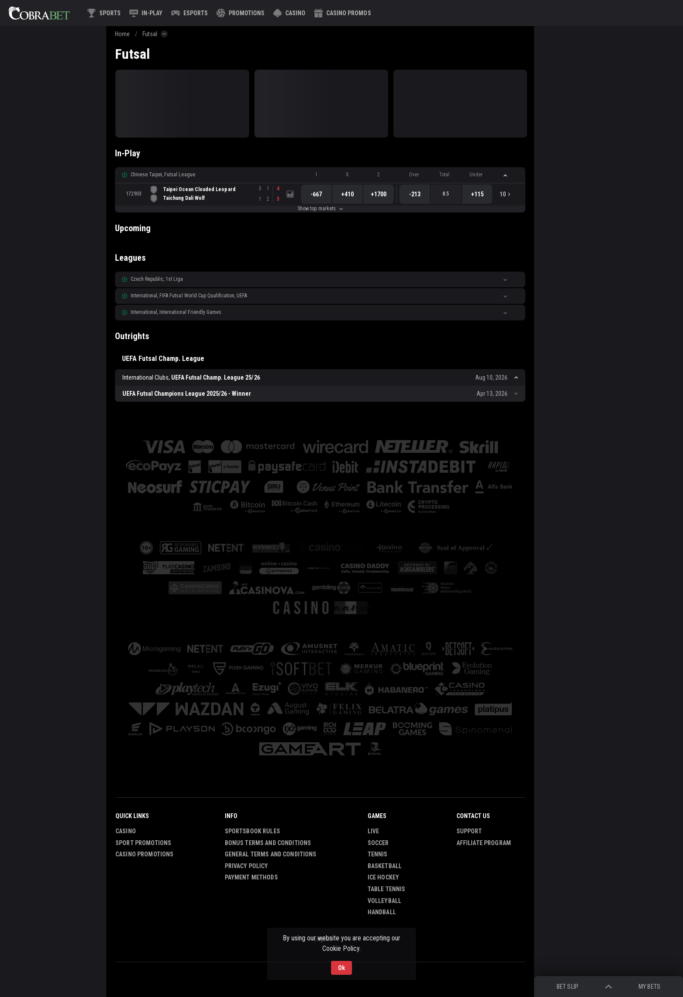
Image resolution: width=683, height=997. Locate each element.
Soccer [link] (378, 842)
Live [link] (373, 831)
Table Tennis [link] (387, 889)
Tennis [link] (378, 854)
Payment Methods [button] (251, 877)
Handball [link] (382, 912)
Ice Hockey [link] (383, 877)
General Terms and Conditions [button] (271, 854)
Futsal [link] (149, 33)
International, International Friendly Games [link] (176, 312)
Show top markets (320, 208)
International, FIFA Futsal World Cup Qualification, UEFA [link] (189, 296)
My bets (649, 986)
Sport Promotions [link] (143, 842)
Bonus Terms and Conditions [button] (268, 842)
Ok (341, 967)
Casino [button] (125, 831)
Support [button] (469, 831)
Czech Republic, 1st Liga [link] (157, 279)
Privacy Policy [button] (246, 865)
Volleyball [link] (384, 900)
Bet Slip (567, 986)
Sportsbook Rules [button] (252, 831)
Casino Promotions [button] (144, 854)
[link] (39, 13)
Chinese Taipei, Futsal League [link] (163, 175)
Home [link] (122, 33)
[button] (289, 13)
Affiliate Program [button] (483, 842)
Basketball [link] (385, 865)
